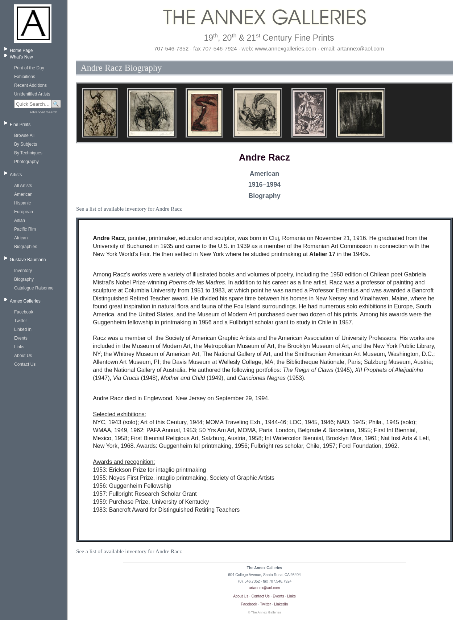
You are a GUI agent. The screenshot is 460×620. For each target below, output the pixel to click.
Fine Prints (20, 124)
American (23, 194)
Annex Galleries (25, 301)
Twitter (20, 320)
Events (21, 338)
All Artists (23, 185)
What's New (21, 57)
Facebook (23, 312)
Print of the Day (29, 67)
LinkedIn (281, 604)
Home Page (21, 50)
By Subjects (25, 144)
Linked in (23, 329)
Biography (24, 279)
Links (19, 346)
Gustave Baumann (28, 259)
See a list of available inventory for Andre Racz (129, 209)
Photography (26, 161)
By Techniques (28, 152)
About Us (23, 355)
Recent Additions (30, 85)
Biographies (25, 246)
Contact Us (25, 364)
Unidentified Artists (32, 94)
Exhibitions (24, 76)
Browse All (24, 135)
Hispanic (22, 203)
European (23, 211)
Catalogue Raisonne (34, 288)
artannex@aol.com (264, 588)
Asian (19, 220)
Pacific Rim (25, 229)
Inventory (23, 270)
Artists (16, 174)
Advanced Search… (45, 112)
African (21, 237)
